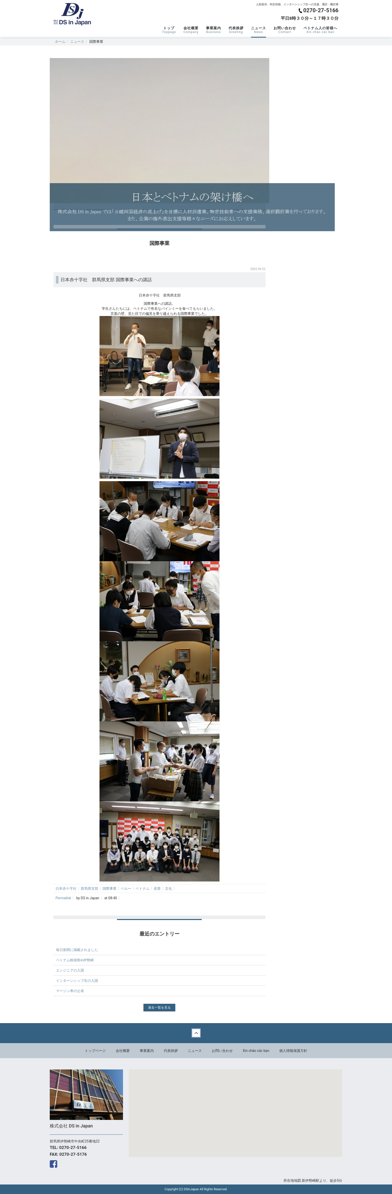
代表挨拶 (236, 30)
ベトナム (143, 888)
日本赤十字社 (66, 888)
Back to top (196, 1033)
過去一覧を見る (159, 1007)
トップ (169, 30)
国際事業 (109, 888)
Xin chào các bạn (256, 1051)
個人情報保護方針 (293, 1051)
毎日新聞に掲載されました (77, 950)
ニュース (258, 30)
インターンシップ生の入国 (77, 981)
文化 (168, 888)
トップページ (95, 1051)
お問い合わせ (285, 30)
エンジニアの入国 (70, 970)
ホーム (60, 42)
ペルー (126, 888)
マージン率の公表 (70, 991)
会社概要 (191, 30)
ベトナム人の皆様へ (320, 30)
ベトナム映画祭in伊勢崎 (75, 960)
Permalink (63, 898)
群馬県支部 (89, 888)
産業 (157, 888)
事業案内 (213, 30)
